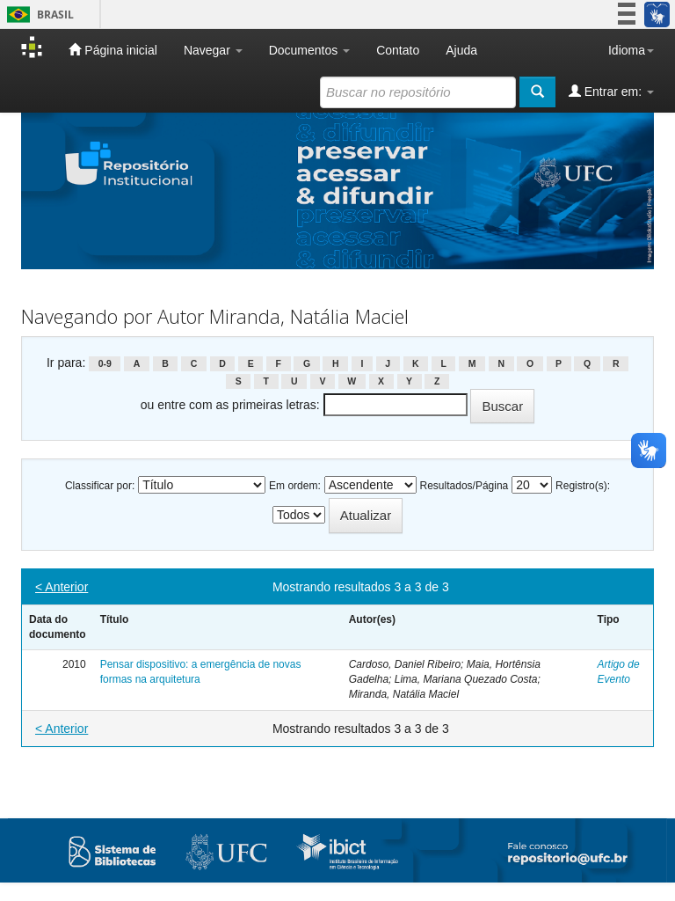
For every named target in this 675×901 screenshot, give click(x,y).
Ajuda (461, 50)
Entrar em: (611, 91)
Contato (397, 50)
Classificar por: (99, 486)
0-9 (105, 363)
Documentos (309, 50)
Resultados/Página (464, 486)
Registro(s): (582, 486)
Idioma (631, 50)
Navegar (213, 50)
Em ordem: (295, 486)
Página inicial (112, 49)
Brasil (37, 14)
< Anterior (61, 587)
